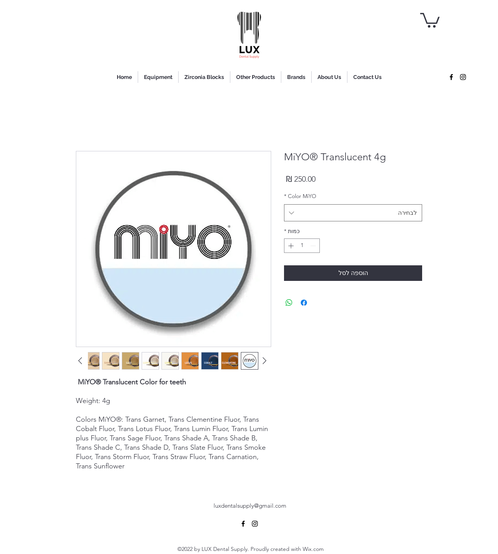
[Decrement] (314, 245)
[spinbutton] (302, 245)
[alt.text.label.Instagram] (463, 77)
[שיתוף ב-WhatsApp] (289, 302)
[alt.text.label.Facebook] (451, 77)
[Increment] (290, 245)
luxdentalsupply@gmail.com (250, 505)
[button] (430, 19)
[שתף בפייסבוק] (304, 302)
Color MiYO (300, 196)
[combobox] (353, 212)
